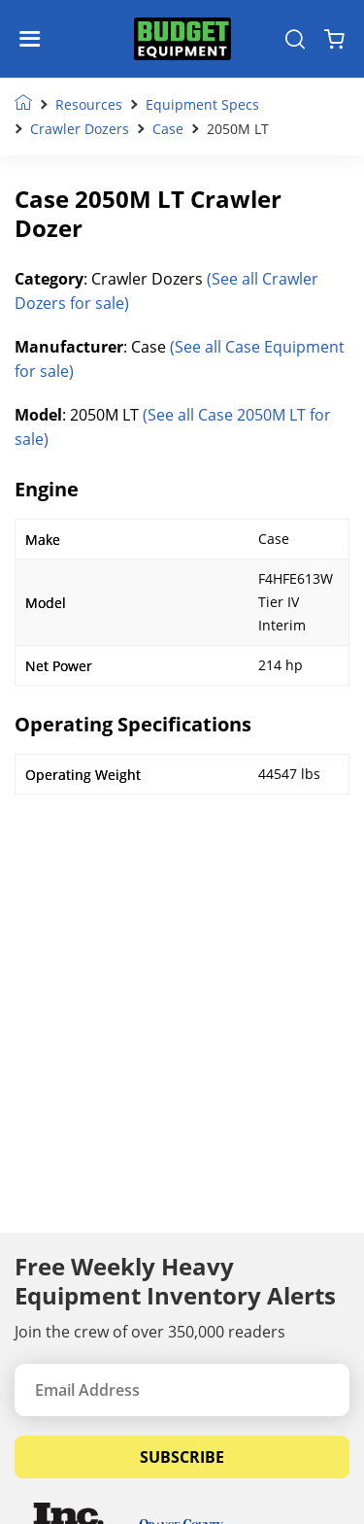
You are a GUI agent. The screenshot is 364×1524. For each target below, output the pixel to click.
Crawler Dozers (79, 128)
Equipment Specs (202, 104)
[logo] (182, 39)
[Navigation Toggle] (34, 38)
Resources (88, 104)
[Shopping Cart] (334, 39)
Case (167, 128)
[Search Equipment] (295, 39)
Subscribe (182, 1457)
